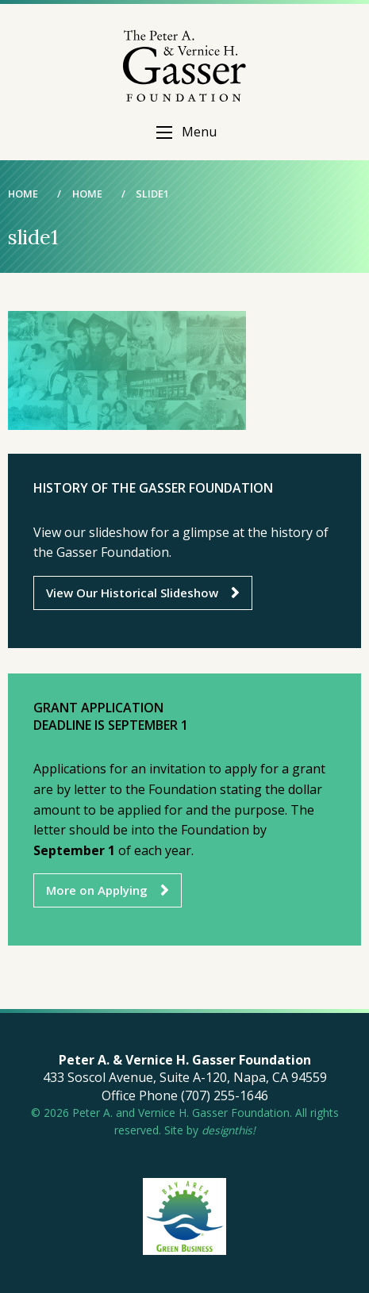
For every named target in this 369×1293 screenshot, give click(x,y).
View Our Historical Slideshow (132, 592)
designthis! (229, 1130)
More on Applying (97, 890)
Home (23, 193)
